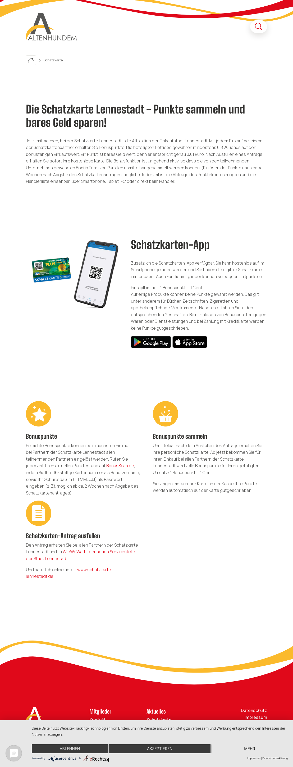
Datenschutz (254, 710)
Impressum (256, 717)
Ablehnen (70, 748)
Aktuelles (156, 711)
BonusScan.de (120, 466)
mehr (249, 748)
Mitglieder (100, 711)
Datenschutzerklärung (275, 758)
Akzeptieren (159, 748)
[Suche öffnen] (258, 26)
